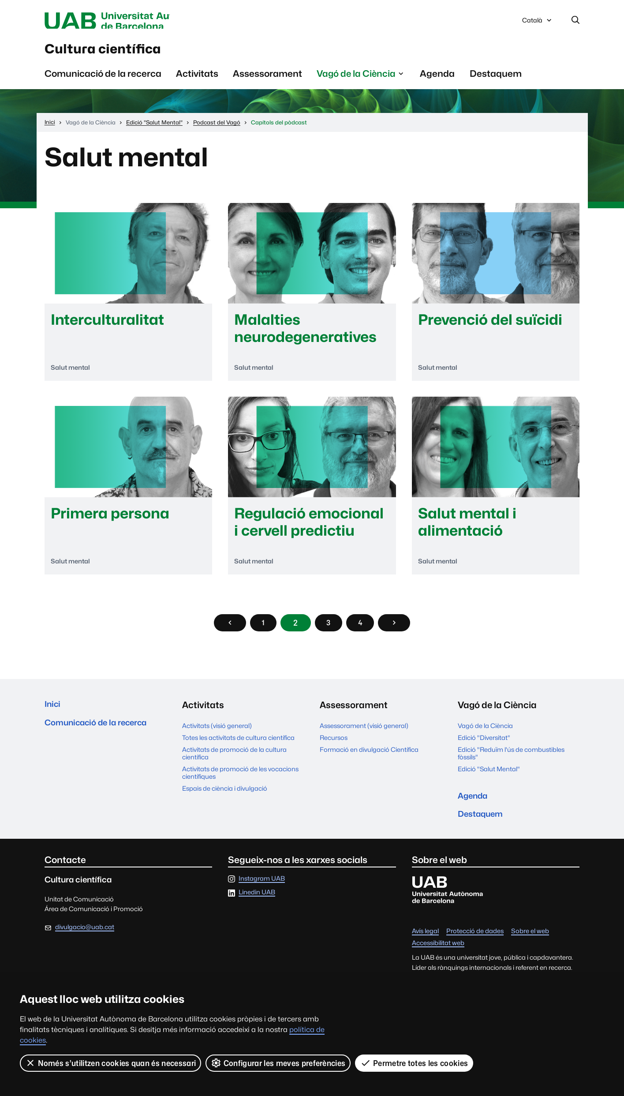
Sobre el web (530, 944)
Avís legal (425, 944)
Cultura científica (118, 52)
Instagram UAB (262, 891)
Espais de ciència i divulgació (224, 796)
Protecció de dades (475, 944)
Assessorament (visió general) (364, 734)
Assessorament (267, 79)
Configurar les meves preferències (278, 1063)
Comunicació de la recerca (103, 79)
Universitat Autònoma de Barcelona (128, 21)
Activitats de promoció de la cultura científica (234, 761)
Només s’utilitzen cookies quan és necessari (110, 1063)
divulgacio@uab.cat (84, 940)
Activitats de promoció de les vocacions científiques (240, 780)
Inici (54, 713)
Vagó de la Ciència (485, 734)
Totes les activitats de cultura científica (238, 746)
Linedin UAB (257, 905)
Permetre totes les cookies (414, 1063)
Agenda (437, 79)
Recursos (333, 746)
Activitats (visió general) (217, 734)
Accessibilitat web (438, 956)
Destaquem (496, 79)
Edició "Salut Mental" (489, 777)
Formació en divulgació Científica (369, 758)
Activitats (197, 79)
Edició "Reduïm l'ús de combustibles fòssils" (511, 761)
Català (537, 23)
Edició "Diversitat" (484, 746)
